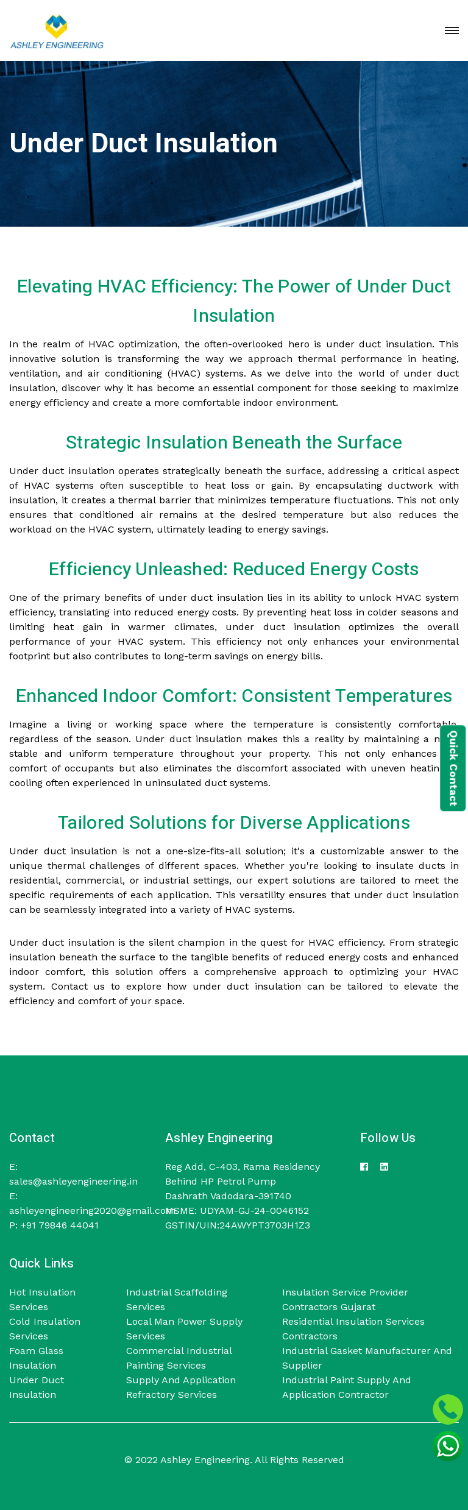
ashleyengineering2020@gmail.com (92, 1210)
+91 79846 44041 (58, 1225)
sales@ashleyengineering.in (73, 1181)
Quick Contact (453, 768)
